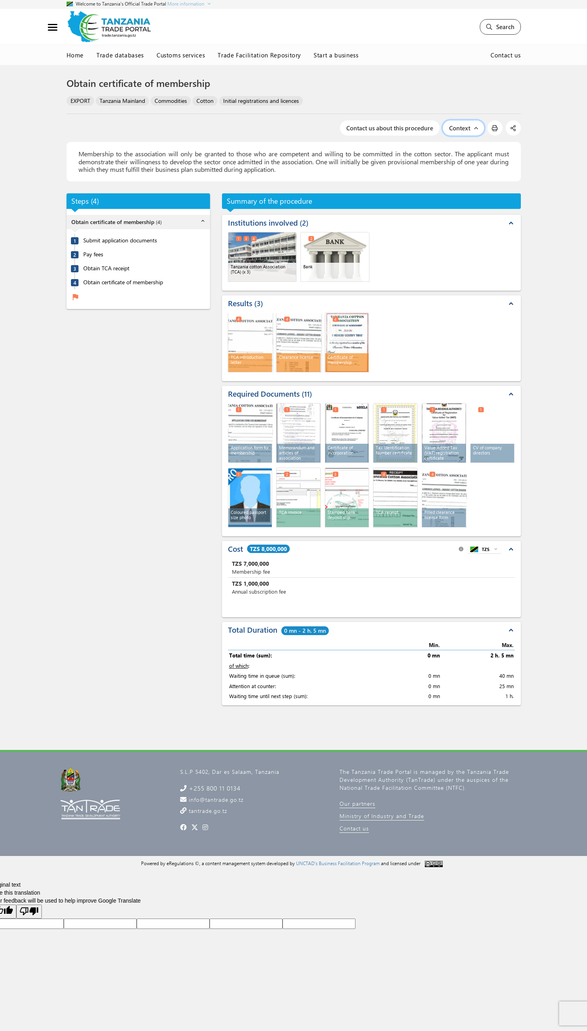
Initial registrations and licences (261, 100)
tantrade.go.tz (207, 811)
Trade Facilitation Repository (259, 55)
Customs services (181, 55)
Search (500, 27)
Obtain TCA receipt (106, 268)
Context (463, 128)
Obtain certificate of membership (123, 282)
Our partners (357, 803)
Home (75, 55)
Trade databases (120, 55)
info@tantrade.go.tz (215, 799)
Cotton (205, 100)
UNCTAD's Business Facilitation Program (338, 863)
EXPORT (80, 100)
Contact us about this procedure (389, 128)
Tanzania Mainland (122, 100)
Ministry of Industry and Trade (382, 816)
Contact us (506, 55)
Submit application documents (120, 240)
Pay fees (93, 254)
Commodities (171, 100)
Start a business (336, 55)
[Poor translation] (29, 912)
